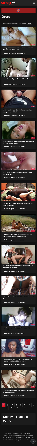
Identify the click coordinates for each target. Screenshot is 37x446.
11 (17, 408)
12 (24, 408)
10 (11, 408)
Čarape (29, 23)
